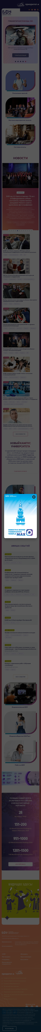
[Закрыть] (34, 497)
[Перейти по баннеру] (20, 516)
